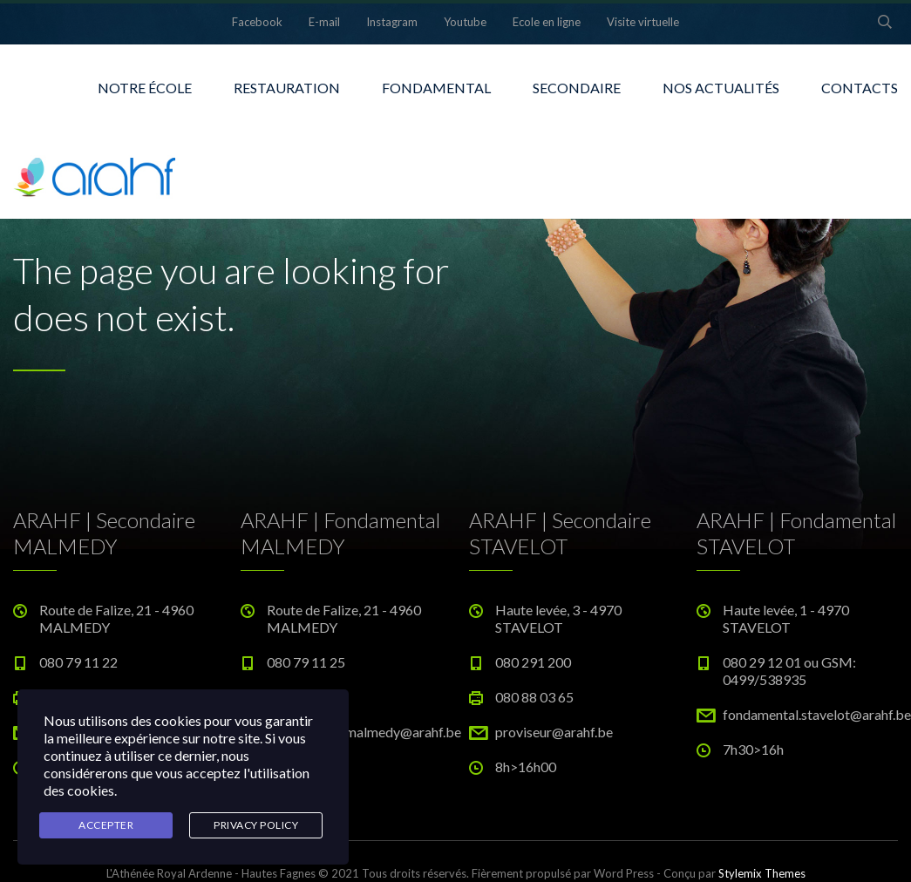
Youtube (465, 22)
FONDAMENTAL (436, 87)
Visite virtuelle (643, 22)
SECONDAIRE (577, 87)
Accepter (105, 824)
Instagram (392, 22)
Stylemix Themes (762, 873)
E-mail (324, 22)
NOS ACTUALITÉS (721, 87)
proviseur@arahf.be (554, 731)
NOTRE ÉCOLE (145, 87)
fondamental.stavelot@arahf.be (817, 714)
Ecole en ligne (547, 22)
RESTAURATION (287, 87)
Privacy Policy (256, 824)
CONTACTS (859, 87)
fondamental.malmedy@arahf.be (364, 731)
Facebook (257, 22)
